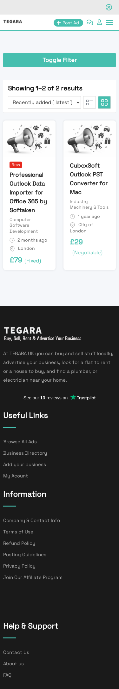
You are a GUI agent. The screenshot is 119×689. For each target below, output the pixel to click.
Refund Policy (19, 543)
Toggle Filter (60, 60)
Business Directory (25, 453)
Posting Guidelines (24, 554)
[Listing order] (44, 102)
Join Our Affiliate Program (33, 577)
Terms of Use (18, 532)
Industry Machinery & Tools (89, 204)
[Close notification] (109, 7)
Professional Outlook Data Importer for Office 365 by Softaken (28, 192)
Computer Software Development (24, 225)
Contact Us (16, 652)
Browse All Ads (20, 442)
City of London (81, 228)
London (26, 248)
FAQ (7, 675)
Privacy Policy (19, 566)
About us (13, 664)
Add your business (24, 464)
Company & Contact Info (31, 520)
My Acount (15, 476)
